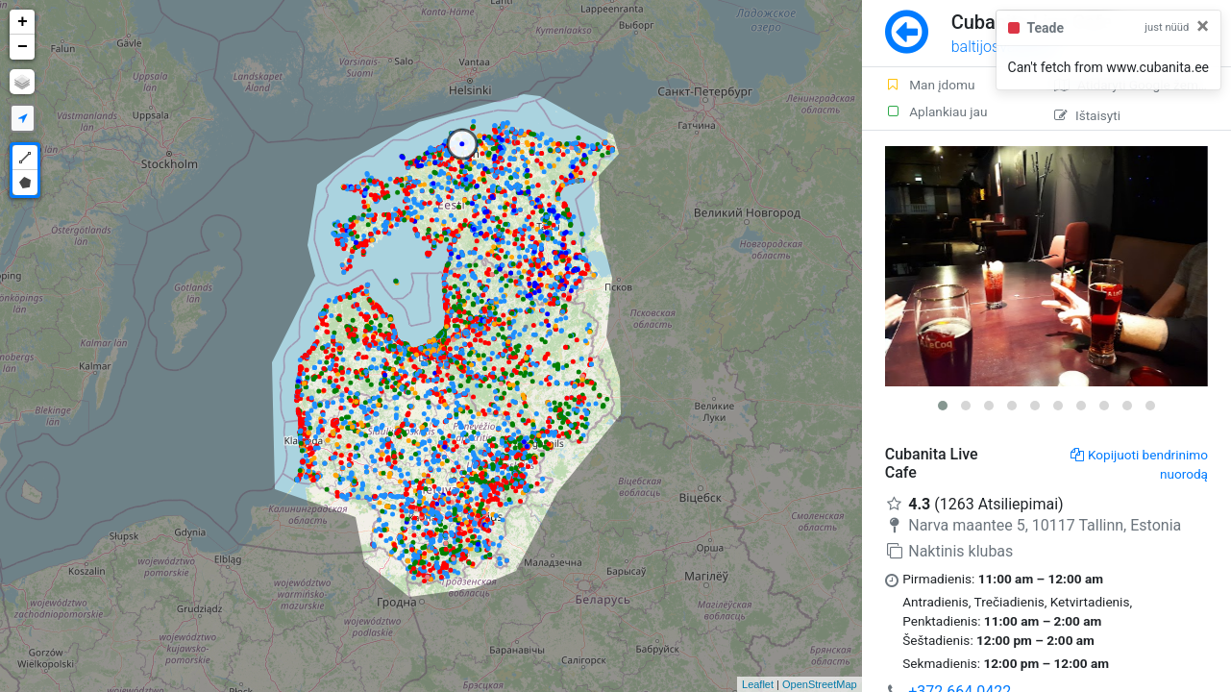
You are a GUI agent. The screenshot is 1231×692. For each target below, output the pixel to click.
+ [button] (22, 22)
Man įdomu (930, 84)
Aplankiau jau (936, 111)
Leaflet (758, 684)
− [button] (22, 47)
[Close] (1202, 25)
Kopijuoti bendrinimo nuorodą (1139, 464)
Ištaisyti (1087, 115)
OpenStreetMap (819, 684)
